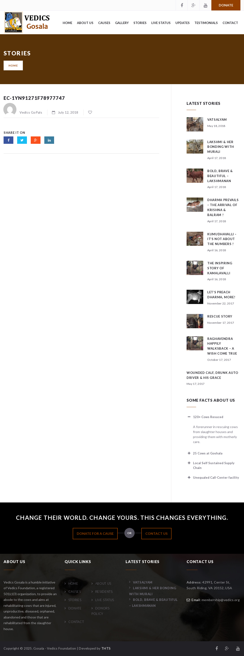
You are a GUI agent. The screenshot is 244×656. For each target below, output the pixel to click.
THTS (106, 648)
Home (67, 23)
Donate (226, 5)
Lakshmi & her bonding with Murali (220, 147)
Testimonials (206, 23)
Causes (104, 23)
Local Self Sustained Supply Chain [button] (210, 465)
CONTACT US (156, 533)
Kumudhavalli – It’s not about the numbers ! (222, 239)
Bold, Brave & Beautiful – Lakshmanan (220, 176)
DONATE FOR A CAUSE (95, 533)
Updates (182, 23)
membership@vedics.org (221, 600)
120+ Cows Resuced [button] (205, 417)
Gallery (122, 23)
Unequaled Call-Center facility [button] (213, 477)
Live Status (161, 23)
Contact (230, 23)
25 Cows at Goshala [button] (204, 453)
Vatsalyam (217, 119)
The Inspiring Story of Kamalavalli (219, 268)
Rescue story (219, 316)
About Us (85, 23)
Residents (104, 591)
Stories (140, 23)
